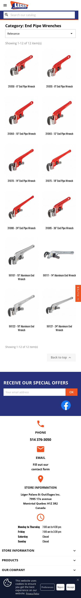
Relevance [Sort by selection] (40, 33)
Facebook (66, 405)
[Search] (39, 15)
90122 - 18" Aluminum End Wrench (21, 328)
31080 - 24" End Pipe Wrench (21, 228)
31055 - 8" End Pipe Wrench (59, 86)
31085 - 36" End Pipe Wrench (59, 228)
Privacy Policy (32, 593)
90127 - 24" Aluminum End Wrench (59, 328)
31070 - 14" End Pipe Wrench (21, 181)
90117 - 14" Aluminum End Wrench (59, 275)
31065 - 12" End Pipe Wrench (59, 133)
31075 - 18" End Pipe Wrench (59, 181)
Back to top (61, 357)
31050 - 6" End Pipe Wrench (21, 86)
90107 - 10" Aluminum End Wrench (21, 277)
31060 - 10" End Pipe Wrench (22, 133)
